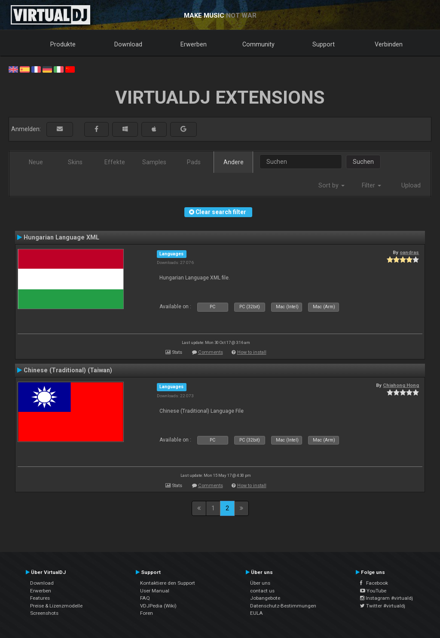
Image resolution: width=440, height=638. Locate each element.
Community (258, 44)
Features (40, 598)
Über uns (260, 583)
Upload (411, 185)
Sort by (331, 185)
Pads (194, 162)
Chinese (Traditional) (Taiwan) (68, 370)
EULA (256, 613)
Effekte (114, 162)
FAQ (145, 598)
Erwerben (193, 44)
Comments (210, 352)
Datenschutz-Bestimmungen (283, 606)
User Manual (154, 591)
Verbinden (389, 44)
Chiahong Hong (401, 385)
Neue (36, 162)
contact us (262, 591)
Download (128, 44)
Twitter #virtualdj (382, 606)
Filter (371, 185)
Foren (146, 613)
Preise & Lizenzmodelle (56, 606)
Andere (233, 162)
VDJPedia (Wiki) (158, 606)
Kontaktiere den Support (167, 583)
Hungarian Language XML (61, 237)
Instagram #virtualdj (386, 598)
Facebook (374, 583)
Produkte (63, 44)
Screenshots (44, 613)
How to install (251, 352)
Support (323, 44)
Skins (75, 162)
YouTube (373, 591)
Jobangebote (265, 598)
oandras (409, 252)
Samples (154, 162)
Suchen (363, 161)
